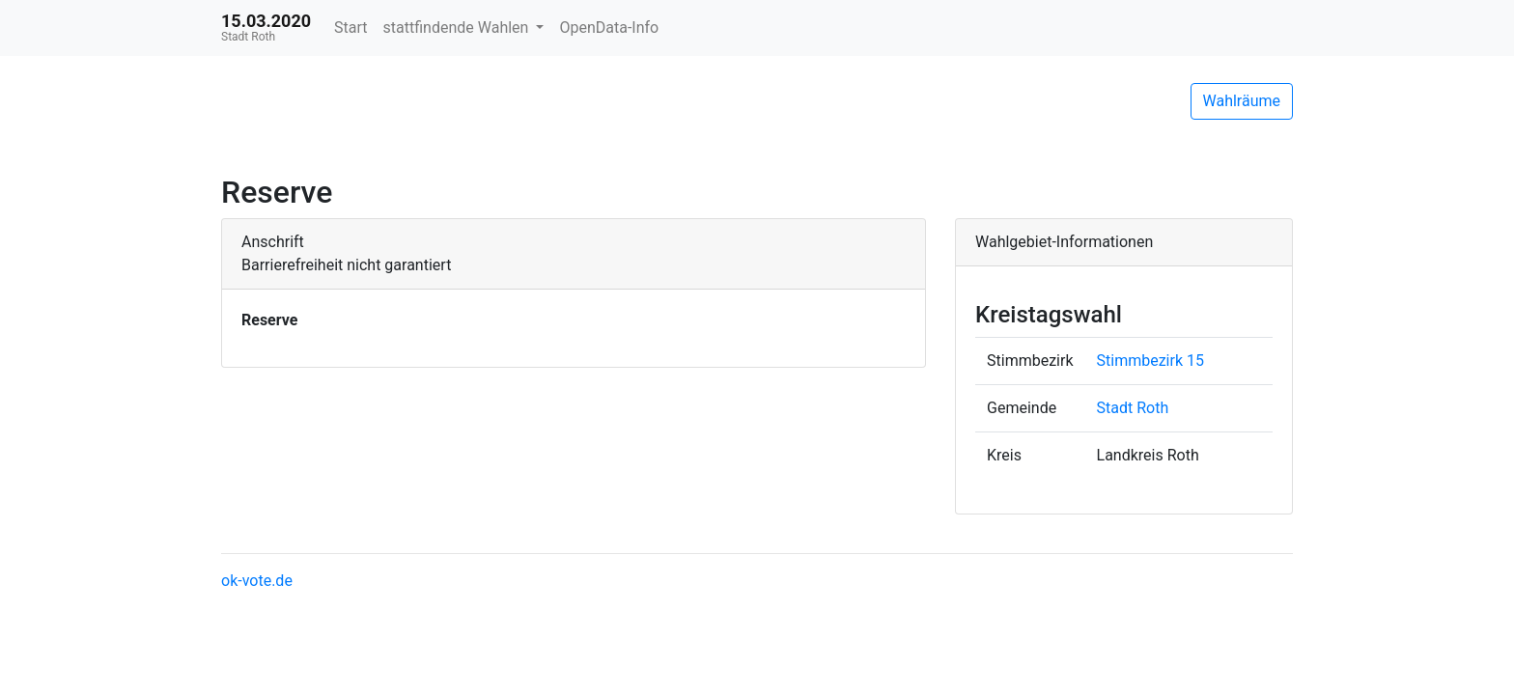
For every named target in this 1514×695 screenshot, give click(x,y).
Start (350, 27)
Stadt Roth (1133, 408)
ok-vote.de (257, 580)
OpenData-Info (609, 27)
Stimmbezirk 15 (1150, 360)
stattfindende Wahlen (458, 27)
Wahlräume (1242, 101)
